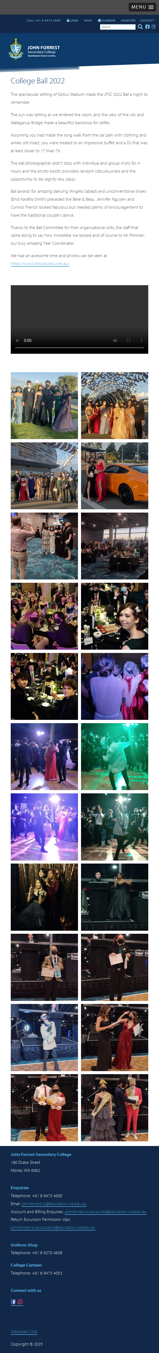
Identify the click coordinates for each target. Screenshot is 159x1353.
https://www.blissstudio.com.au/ (40, 263)
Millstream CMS (24, 1331)
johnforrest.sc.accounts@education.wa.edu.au (106, 1211)
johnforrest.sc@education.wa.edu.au (54, 1203)
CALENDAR (106, 20)
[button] (142, 7)
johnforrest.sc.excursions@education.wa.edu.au (53, 1227)
